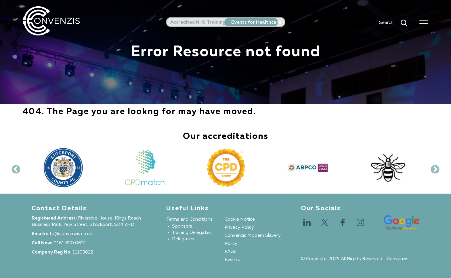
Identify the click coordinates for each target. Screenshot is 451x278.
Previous (14, 168)
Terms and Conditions (189, 219)
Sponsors (182, 226)
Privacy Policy (239, 227)
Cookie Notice (240, 219)
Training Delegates (192, 232)
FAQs (230, 251)
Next (433, 168)
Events (232, 260)
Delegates (183, 239)
